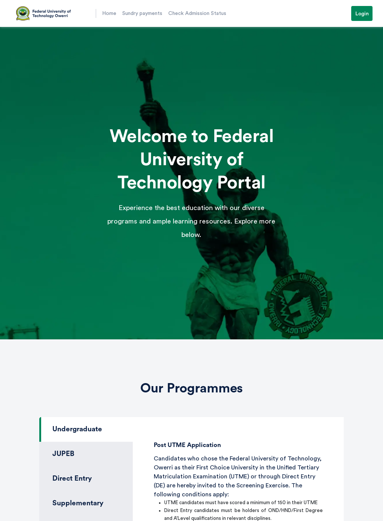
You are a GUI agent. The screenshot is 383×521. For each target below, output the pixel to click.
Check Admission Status (197, 13)
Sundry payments (142, 13)
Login (362, 13)
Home (109, 13)
